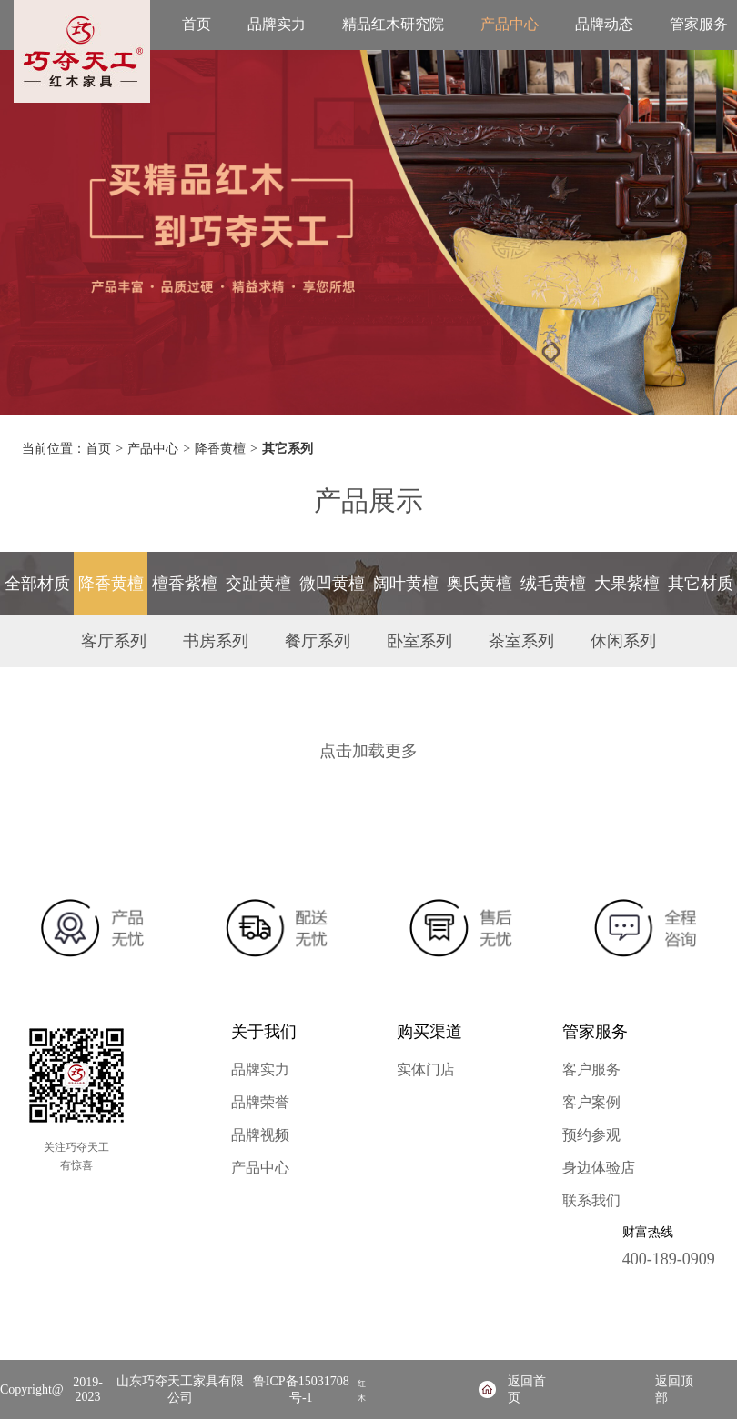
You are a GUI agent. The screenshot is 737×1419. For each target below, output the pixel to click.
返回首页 (527, 1389)
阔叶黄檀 (406, 584)
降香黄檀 (220, 448)
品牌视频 (260, 1135)
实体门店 (426, 1069)
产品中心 (509, 24)
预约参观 (591, 1135)
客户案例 (591, 1102)
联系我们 (591, 1200)
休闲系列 (623, 641)
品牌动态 (604, 24)
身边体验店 (598, 1167)
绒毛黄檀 (553, 584)
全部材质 (37, 584)
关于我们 (264, 1032)
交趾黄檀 (258, 584)
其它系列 (287, 448)
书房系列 (215, 641)
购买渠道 (429, 1032)
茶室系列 (521, 641)
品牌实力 (276, 24)
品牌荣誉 (260, 1102)
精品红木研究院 (393, 24)
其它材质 (700, 584)
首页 (196, 24)
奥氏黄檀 (479, 584)
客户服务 (591, 1069)
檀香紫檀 (184, 584)
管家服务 (699, 24)
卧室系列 (419, 641)
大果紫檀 (627, 584)
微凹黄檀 (332, 584)
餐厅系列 (317, 641)
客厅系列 (113, 641)
